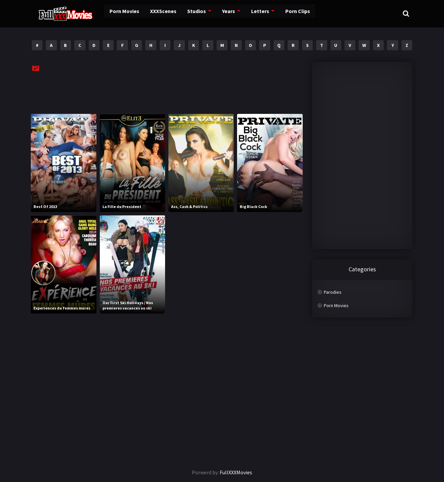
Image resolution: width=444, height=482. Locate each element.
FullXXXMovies (236, 472)
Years (213, 13)
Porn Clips (280, 13)
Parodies (333, 292)
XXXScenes (149, 13)
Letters (243, 13)
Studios (181, 13)
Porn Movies (111, 13)
